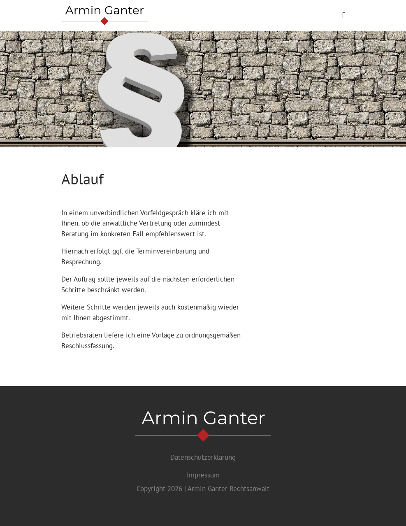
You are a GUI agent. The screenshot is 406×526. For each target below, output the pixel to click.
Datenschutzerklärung (203, 457)
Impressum (203, 474)
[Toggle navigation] (343, 15)
